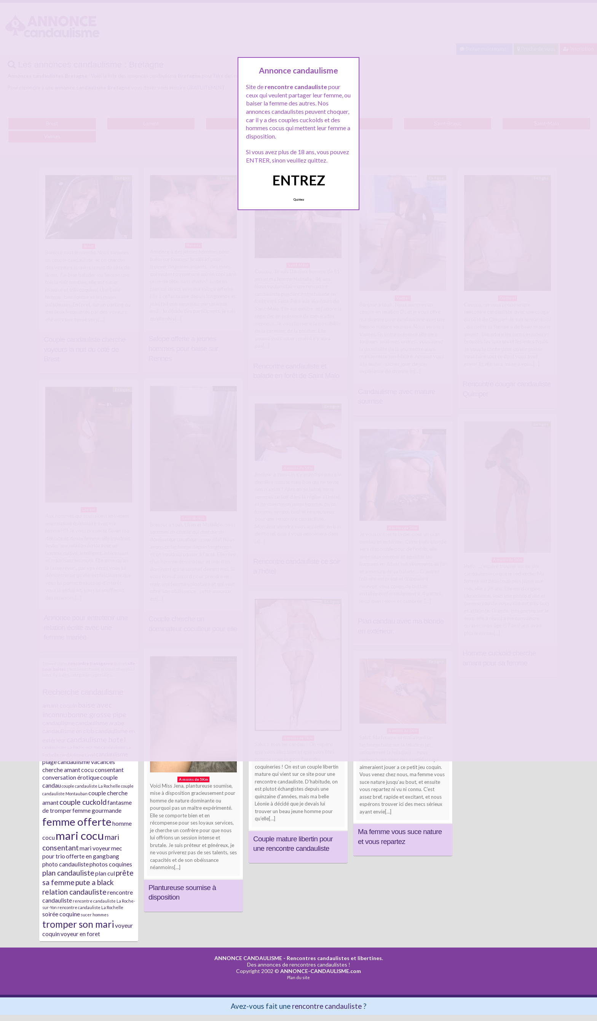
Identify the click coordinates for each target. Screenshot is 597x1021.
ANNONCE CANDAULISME (248, 958)
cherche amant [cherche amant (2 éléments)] (61, 769)
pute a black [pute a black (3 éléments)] (94, 882)
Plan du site (298, 977)
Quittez (298, 199)
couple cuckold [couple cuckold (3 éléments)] (83, 802)
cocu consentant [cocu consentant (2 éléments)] (102, 769)
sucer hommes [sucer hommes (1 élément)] (95, 914)
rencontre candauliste (327, 1006)
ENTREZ (298, 180)
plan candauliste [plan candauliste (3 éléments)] (68, 872)
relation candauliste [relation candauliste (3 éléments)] (74, 891)
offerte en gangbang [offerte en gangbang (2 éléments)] (92, 856)
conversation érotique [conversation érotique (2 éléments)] (70, 777)
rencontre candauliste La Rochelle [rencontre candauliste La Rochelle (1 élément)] (90, 907)
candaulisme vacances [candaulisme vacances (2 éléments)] (86, 761)
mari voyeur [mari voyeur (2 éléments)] (95, 848)
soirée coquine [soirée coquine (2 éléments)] (61, 913)
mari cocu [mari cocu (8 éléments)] (80, 835)
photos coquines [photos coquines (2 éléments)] (110, 864)
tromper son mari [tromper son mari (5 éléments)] (78, 924)
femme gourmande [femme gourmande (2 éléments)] (96, 810)
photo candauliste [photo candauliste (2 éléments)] (65, 864)
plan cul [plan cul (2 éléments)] (105, 873)
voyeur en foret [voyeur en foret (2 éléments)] (80, 933)
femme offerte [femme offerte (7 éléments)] (77, 821)
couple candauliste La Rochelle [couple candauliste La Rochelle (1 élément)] (91, 785)
